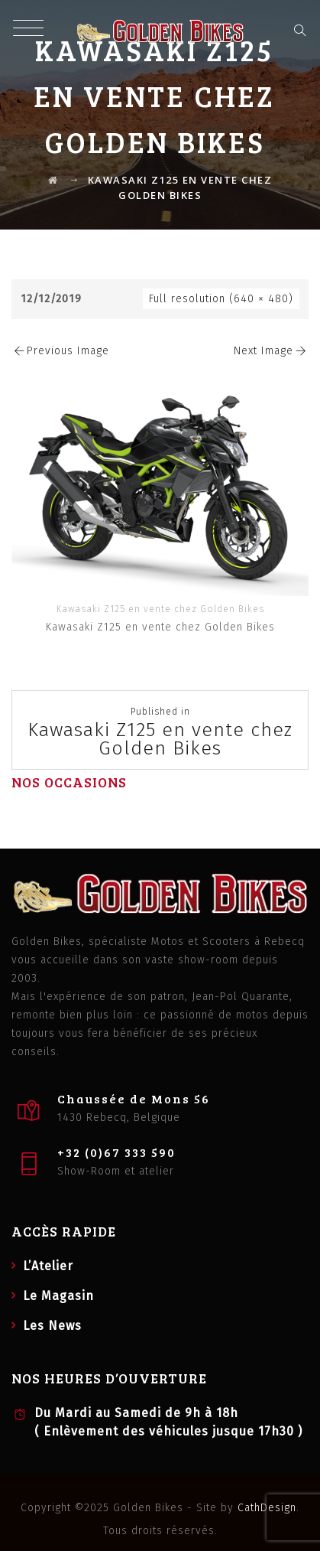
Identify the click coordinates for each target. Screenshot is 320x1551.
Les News (52, 1325)
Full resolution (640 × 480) (221, 298)
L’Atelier (48, 1266)
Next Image (271, 350)
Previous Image (60, 350)
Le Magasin (58, 1296)
